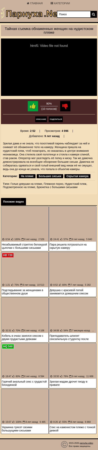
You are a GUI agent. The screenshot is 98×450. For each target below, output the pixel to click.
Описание (41, 119)
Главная (35, 3)
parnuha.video (86, 443)
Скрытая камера (77, 176)
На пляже (27, 176)
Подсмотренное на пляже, (19, 187)
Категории (60, 3)
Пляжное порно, (54, 183)
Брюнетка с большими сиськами (57, 187)
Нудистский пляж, (76, 183)
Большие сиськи (50, 176)
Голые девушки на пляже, (26, 183)
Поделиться (56, 119)
